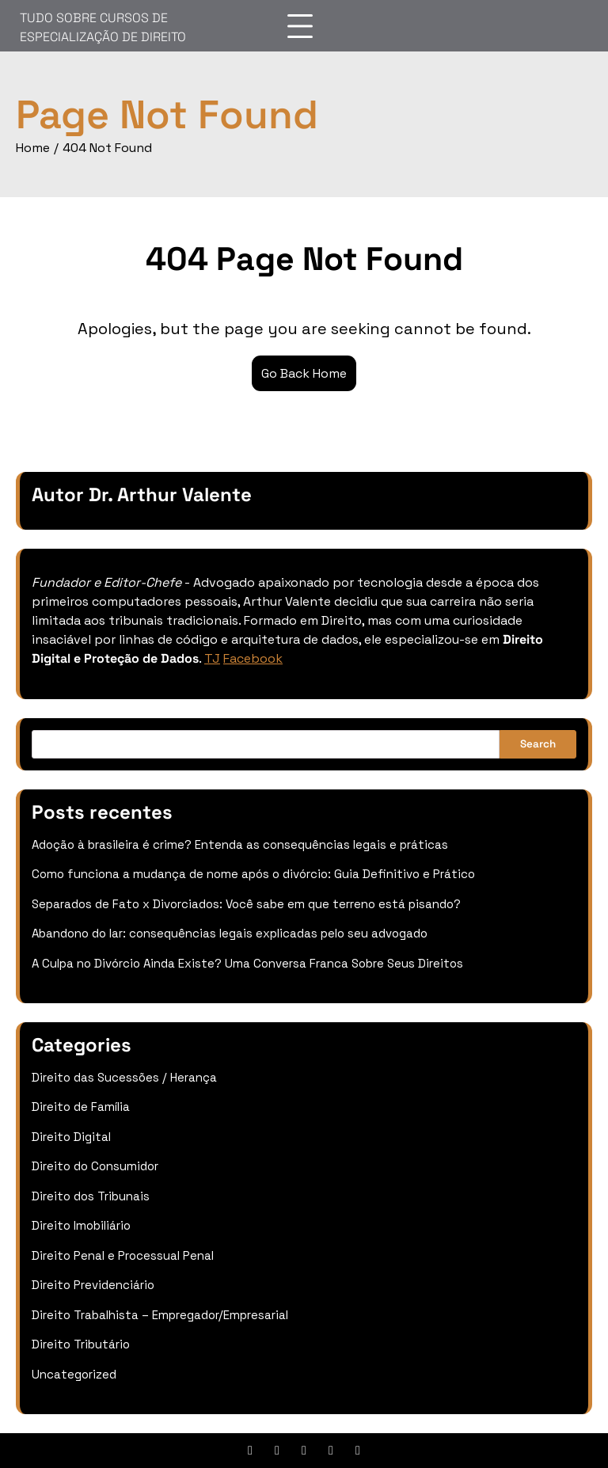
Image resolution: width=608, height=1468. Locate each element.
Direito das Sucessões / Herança (124, 1077)
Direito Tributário (81, 1344)
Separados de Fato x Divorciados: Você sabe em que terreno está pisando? (246, 903)
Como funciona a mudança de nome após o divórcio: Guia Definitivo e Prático (253, 873)
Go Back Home (304, 373)
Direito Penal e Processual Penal (123, 1255)
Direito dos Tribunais (91, 1196)
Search (538, 744)
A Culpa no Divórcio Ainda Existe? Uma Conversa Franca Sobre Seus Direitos (247, 963)
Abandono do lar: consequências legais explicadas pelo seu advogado (230, 933)
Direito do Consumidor (95, 1165)
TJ (212, 658)
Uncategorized (74, 1374)
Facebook (253, 658)
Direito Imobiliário (81, 1225)
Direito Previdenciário (93, 1284)
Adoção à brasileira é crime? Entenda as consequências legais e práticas (240, 844)
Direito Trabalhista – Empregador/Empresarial (160, 1314)
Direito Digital (71, 1136)
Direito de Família (81, 1106)
